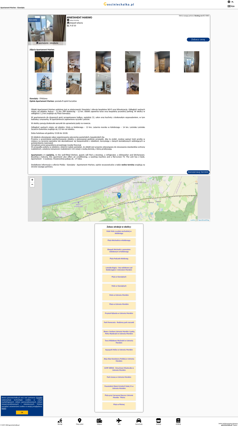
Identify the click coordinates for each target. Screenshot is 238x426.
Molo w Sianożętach (119, 286)
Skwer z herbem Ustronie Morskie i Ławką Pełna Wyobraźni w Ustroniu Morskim (119, 332)
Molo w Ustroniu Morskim (119, 295)
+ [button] (32, 180)
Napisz (235, 425)
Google (39, 398)
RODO (4, 408)
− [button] (32, 184)
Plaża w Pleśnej (119, 404)
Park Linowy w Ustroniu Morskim (119, 377)
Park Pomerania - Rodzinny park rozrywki (119, 322)
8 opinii (65, 101)
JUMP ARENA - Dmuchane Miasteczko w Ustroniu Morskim (119, 369)
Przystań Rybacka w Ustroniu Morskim (119, 313)
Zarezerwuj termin (198, 171)
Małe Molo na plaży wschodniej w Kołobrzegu (119, 232)
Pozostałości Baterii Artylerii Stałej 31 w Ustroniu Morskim (119, 387)
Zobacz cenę (198, 39)
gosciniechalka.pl (119, 4)
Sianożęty (33, 20)
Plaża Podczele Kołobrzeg (119, 259)
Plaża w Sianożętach (119, 277)
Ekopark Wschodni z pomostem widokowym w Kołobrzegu (119, 250)
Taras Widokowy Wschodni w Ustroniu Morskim (119, 342)
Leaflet (192, 220)
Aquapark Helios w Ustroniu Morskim (119, 350)
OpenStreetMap (203, 220)
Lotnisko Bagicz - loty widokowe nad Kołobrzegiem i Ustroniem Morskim (119, 269)
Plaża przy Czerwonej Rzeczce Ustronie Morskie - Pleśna (119, 396)
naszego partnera (45, 166)
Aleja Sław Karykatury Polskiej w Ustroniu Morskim (119, 360)
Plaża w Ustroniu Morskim (119, 304)
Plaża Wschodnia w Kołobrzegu (119, 240)
